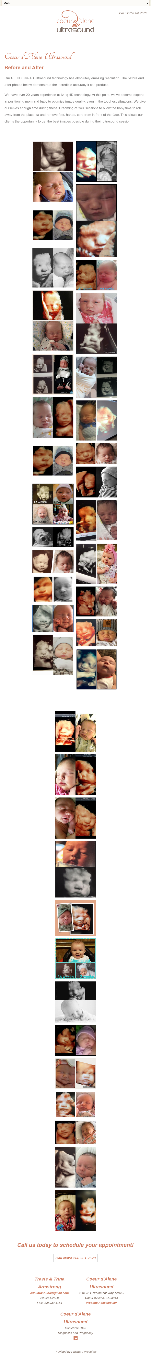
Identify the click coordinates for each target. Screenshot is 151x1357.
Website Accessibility (101, 1302)
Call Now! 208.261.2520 (75, 1258)
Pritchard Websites (83, 1351)
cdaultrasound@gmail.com (49, 1293)
